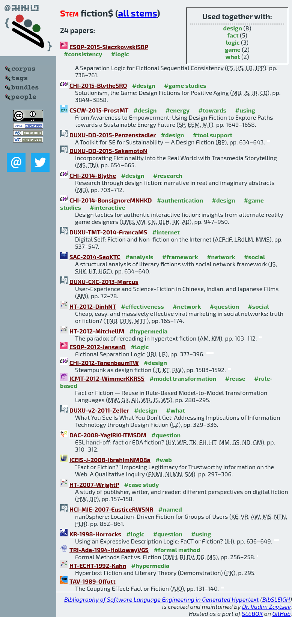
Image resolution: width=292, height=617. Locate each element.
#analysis (139, 256)
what (233, 56)
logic (233, 42)
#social (254, 256)
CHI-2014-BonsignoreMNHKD (110, 200)
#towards (213, 110)
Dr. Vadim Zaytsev (266, 606)
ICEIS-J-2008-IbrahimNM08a (110, 459)
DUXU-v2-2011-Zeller (99, 410)
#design (143, 85)
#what (175, 410)
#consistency (83, 53)
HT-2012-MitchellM (96, 331)
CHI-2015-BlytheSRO (98, 85)
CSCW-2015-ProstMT (98, 110)
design (232, 28)
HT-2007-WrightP (94, 484)
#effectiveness (142, 306)
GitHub (281, 613)
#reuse (235, 378)
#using (245, 110)
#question (224, 306)
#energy (178, 110)
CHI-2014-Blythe (92, 175)
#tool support (212, 134)
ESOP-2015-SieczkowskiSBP (108, 46)
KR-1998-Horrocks (95, 533)
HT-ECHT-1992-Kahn (97, 565)
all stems (137, 13)
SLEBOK (252, 613)
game (232, 49)
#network (221, 256)
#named (170, 509)
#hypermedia (148, 331)
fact (232, 35)
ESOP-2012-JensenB (97, 346)
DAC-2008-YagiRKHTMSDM (107, 434)
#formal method (177, 549)
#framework (180, 256)
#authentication (180, 200)
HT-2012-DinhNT (92, 306)
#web (163, 459)
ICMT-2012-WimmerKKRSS (106, 378)
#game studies (185, 85)
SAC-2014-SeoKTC (94, 256)
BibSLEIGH (276, 599)
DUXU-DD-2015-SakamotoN (108, 150)
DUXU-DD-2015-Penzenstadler (112, 134)
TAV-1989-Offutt (92, 581)
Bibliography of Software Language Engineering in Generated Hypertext (161, 599)
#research (167, 175)
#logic (120, 53)
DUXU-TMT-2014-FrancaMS (108, 232)
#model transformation (182, 378)
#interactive (107, 207)
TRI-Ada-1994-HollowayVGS (109, 549)
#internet (166, 232)
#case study (141, 484)
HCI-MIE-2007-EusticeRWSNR (111, 509)
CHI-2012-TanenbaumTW (104, 362)
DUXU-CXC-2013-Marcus (103, 281)
